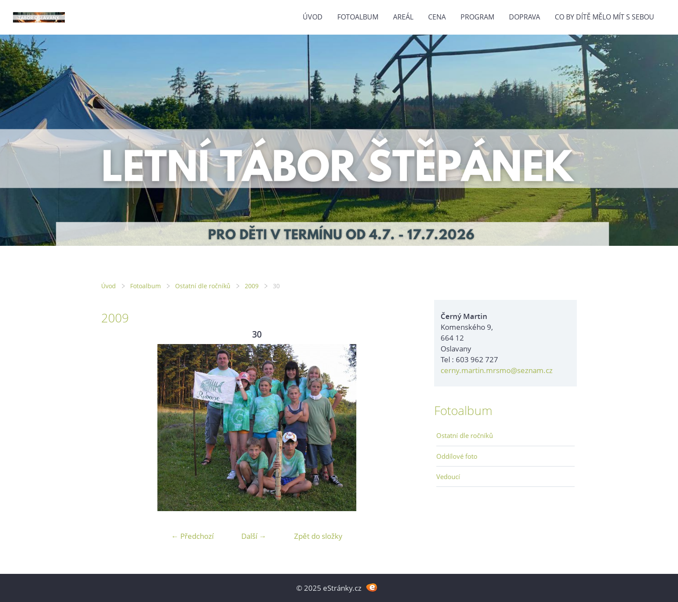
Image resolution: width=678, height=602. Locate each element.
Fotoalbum (357, 17)
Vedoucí (448, 476)
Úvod (313, 17)
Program (477, 17)
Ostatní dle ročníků (202, 286)
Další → (253, 536)
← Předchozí (192, 536)
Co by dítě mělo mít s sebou (604, 17)
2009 (252, 286)
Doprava (524, 17)
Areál (403, 17)
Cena (437, 17)
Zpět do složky (318, 536)
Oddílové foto (456, 456)
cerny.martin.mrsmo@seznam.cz (497, 370)
